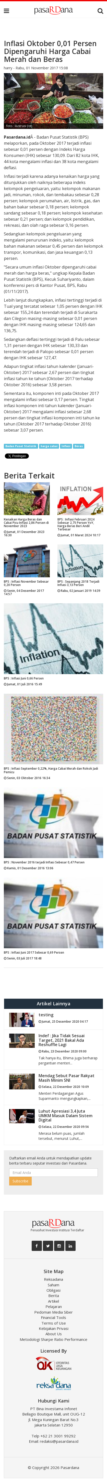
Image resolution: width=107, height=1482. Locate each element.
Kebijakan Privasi (53, 1328)
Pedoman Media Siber (53, 1312)
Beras (79, 446)
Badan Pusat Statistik (20, 446)
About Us (53, 1333)
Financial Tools (53, 1317)
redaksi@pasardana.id (59, 1441)
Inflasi (66, 446)
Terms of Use (53, 1323)
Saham (53, 1284)
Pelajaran (53, 1306)
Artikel (53, 1301)
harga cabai (49, 446)
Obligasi (53, 1290)
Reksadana (53, 1279)
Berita (53, 1295)
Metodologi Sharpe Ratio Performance (53, 1339)
